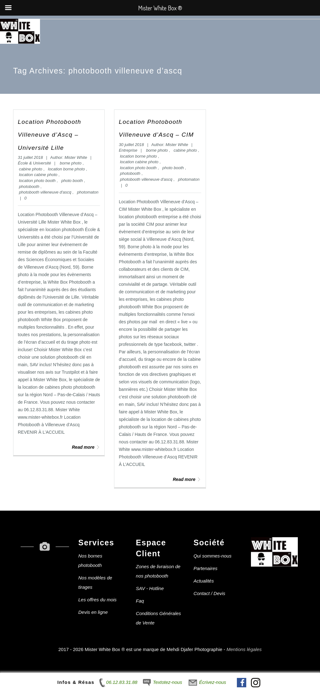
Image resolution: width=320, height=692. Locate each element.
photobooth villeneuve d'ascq (45, 192)
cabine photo (31, 169)
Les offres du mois (97, 599)
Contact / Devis (209, 593)
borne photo (71, 163)
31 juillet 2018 (31, 157)
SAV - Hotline (150, 588)
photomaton (87, 192)
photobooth (30, 186)
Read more (86, 447)
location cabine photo (38, 174)
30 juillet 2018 (132, 144)
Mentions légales (244, 649)
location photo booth (38, 180)
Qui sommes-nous (212, 555)
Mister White (75, 157)
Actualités (203, 580)
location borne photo (67, 169)
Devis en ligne (93, 612)
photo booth (72, 180)
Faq (140, 601)
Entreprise (128, 150)
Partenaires (205, 568)
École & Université (34, 163)
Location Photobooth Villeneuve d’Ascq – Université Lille (49, 135)
